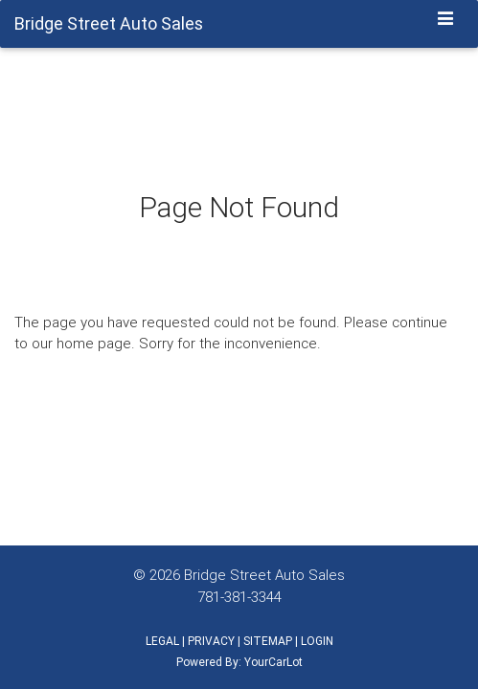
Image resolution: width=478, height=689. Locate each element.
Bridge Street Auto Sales (264, 575)
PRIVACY (211, 640)
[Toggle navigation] (446, 20)
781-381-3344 (239, 597)
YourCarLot (273, 662)
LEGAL (162, 640)
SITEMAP (267, 640)
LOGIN (317, 640)
